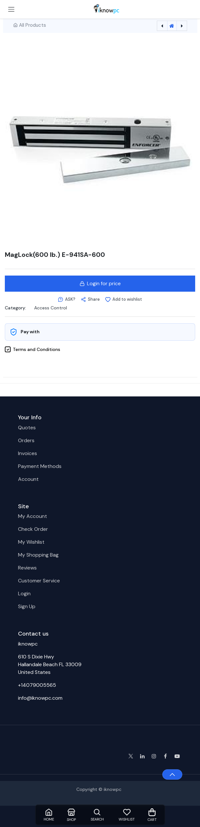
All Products (32, 25)
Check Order (33, 529)
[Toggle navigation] (11, 9)
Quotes (27, 427)
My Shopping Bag (38, 554)
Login (24, 593)
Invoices (27, 453)
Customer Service (39, 580)
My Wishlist (31, 542)
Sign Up (26, 606)
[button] (66, 299)
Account (28, 479)
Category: (15, 307)
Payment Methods (40, 466)
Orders (26, 440)
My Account (32, 516)
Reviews (27, 567)
